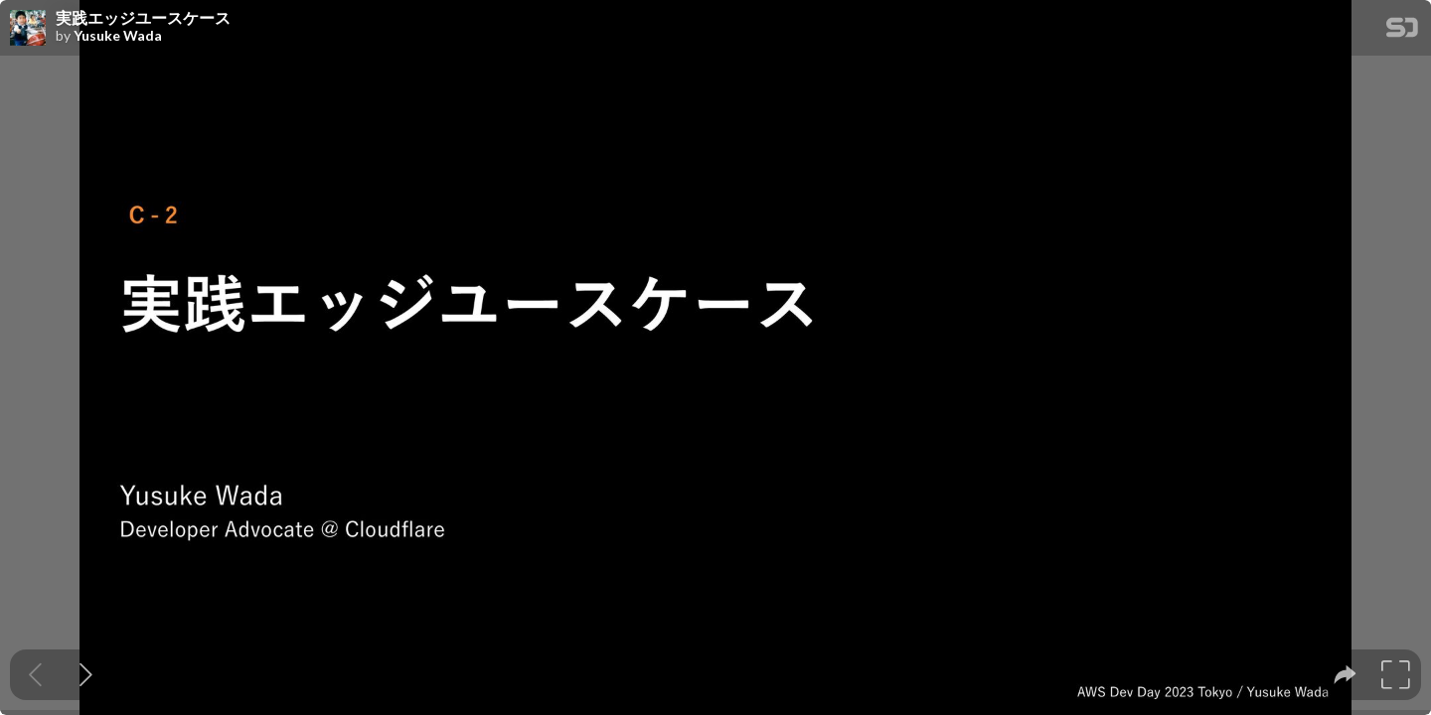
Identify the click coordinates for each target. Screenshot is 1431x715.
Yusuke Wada (118, 36)
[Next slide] (86, 674)
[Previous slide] (35, 674)
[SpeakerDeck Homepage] (1402, 31)
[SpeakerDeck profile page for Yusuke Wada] (28, 29)
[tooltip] (1345, 674)
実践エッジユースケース (143, 18)
